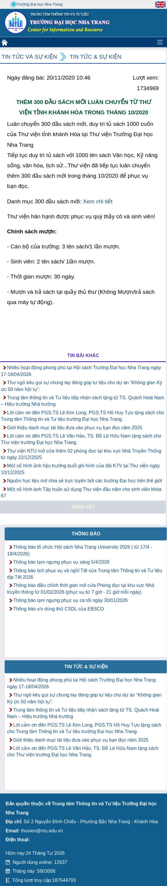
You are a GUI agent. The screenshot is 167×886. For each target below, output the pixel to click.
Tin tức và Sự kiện (29, 57)
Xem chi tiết (98, 201)
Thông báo (86, 533)
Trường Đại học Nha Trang (36, 4)
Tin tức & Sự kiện (95, 57)
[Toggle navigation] (160, 42)
